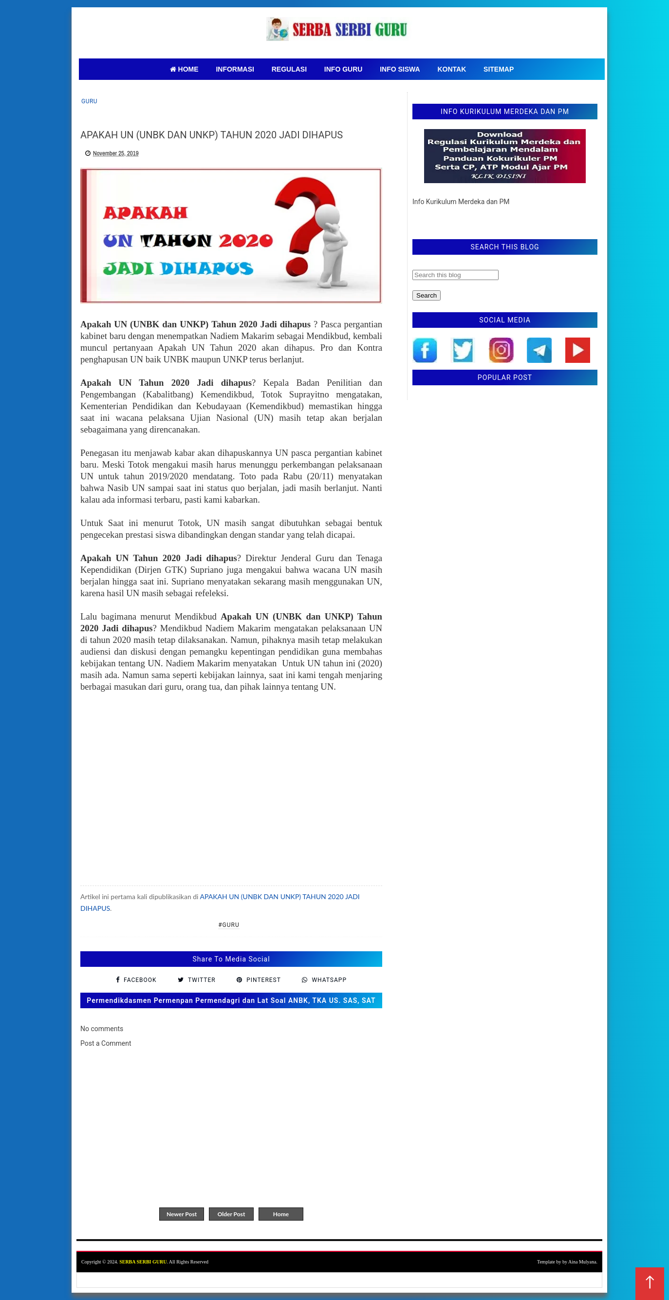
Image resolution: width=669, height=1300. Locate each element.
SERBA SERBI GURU (143, 1261)
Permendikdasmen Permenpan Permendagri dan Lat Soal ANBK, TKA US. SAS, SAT (231, 1000)
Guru (89, 101)
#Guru (229, 925)
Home (281, 1214)
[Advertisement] (231, 796)
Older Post (231, 1214)
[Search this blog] (455, 275)
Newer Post (182, 1214)
